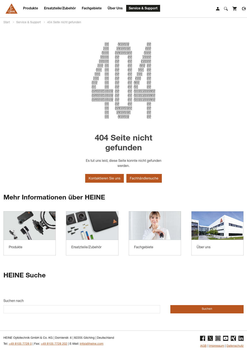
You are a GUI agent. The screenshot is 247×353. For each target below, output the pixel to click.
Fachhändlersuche (144, 179)
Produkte (30, 8)
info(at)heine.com (91, 344)
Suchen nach (13, 301)
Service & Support (143, 8)
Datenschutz (235, 346)
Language (244, 9)
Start (7, 22)
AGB (203, 346)
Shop (235, 9)
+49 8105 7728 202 (54, 344)
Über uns (203, 247)
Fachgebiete (92, 8)
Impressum (216, 346)
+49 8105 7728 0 (20, 344)
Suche (226, 9)
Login (218, 9)
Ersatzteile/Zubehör (60, 8)
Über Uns (115, 8)
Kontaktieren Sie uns (104, 179)
